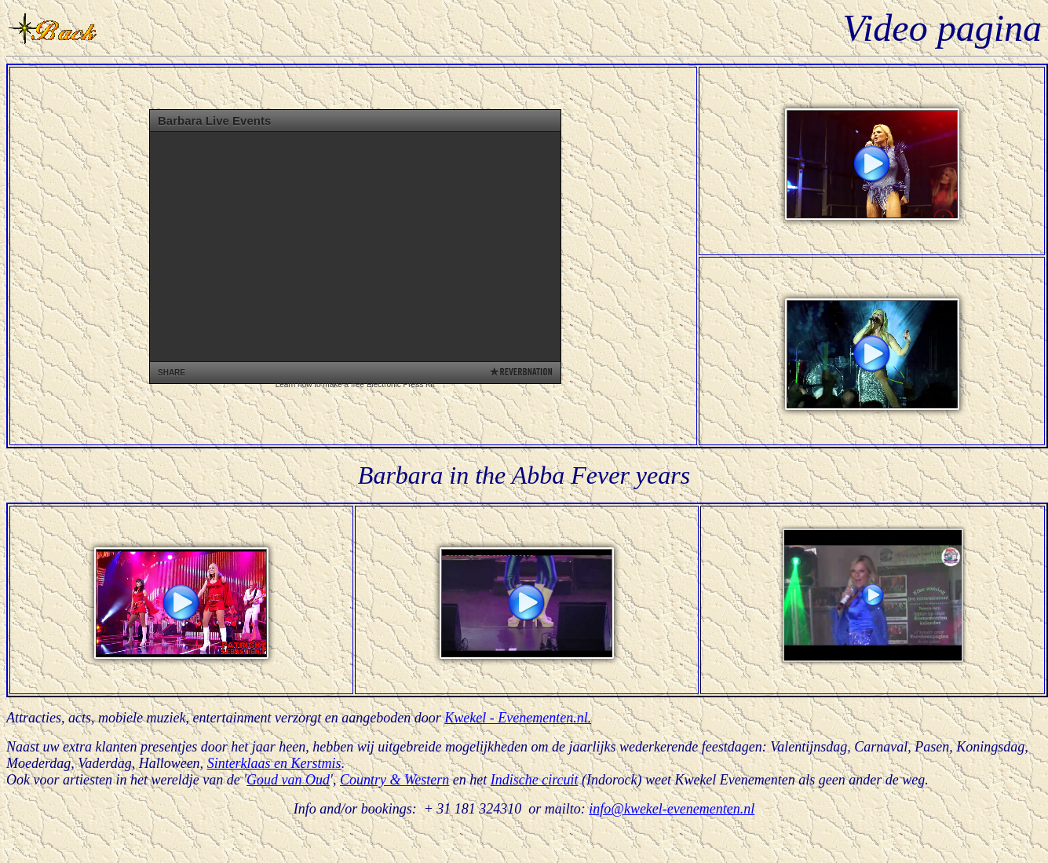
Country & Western (394, 780)
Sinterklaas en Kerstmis (274, 763)
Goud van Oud (288, 780)
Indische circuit (535, 780)
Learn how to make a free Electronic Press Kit (355, 384)
